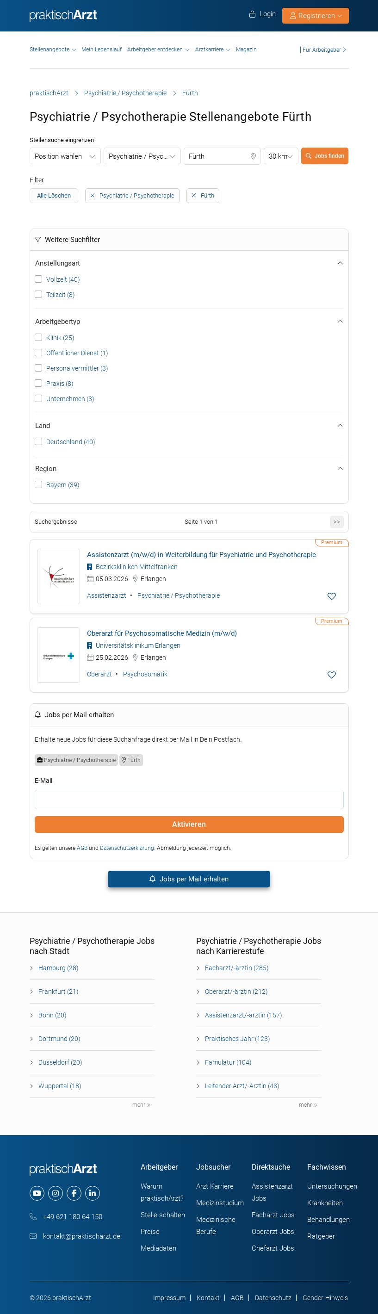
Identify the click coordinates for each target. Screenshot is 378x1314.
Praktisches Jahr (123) (237, 1038)
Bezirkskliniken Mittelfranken (132, 566)
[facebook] (74, 1193)
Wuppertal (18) (59, 1086)
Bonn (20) (52, 1015)
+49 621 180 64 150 (66, 1217)
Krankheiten (325, 1203)
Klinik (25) (60, 337)
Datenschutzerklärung (127, 848)
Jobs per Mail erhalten (189, 879)
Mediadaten (158, 1248)
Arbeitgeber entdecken (155, 49)
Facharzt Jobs (273, 1215)
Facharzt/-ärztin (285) (237, 968)
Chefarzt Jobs (273, 1248)
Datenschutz (273, 1298)
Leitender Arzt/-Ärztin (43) (242, 1086)
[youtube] (37, 1193)
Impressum (169, 1298)
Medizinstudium (220, 1203)
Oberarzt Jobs (273, 1231)
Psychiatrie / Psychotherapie (125, 93)
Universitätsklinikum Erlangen (133, 645)
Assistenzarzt (106, 595)
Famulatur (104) (228, 1062)
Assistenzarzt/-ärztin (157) (243, 1015)
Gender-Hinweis (325, 1298)
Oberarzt (99, 674)
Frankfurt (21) (58, 991)
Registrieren (316, 16)
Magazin (246, 49)
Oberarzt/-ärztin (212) (236, 991)
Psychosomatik (145, 674)
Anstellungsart (189, 263)
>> (337, 521)
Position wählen (58, 156)
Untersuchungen (332, 1186)
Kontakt (208, 1298)
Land (189, 425)
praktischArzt (49, 93)
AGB (82, 848)
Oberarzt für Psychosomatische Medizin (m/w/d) (162, 633)
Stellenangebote (49, 49)
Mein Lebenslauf (101, 49)
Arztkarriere (209, 49)
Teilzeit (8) (60, 294)
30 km (278, 156)
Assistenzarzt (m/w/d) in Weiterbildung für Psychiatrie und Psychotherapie (201, 555)
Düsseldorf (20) (60, 1062)
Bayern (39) (63, 485)
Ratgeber (321, 1236)
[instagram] (55, 1193)
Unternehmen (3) (70, 399)
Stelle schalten (163, 1215)
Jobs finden (325, 156)
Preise (150, 1231)
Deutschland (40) (70, 442)
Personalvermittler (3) (77, 368)
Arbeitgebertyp (189, 321)
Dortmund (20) (59, 1038)
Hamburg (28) (58, 968)
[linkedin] (92, 1193)
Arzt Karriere (215, 1186)
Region (189, 469)
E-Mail (43, 780)
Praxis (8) (60, 383)
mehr (141, 1105)
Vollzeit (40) (63, 279)
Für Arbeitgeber (322, 50)
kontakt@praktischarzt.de (75, 1236)
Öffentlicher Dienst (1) (77, 353)
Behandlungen (328, 1219)
